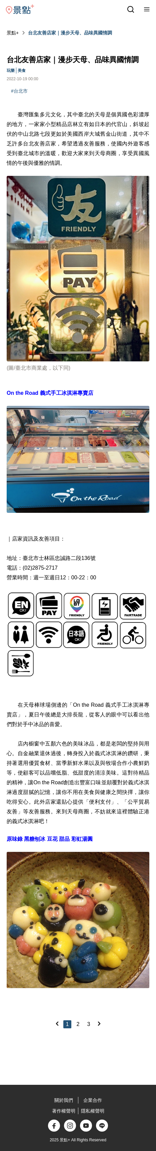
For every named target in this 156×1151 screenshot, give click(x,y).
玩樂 (11, 70)
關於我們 (63, 1100)
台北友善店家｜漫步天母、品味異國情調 (70, 32)
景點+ (13, 32)
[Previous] (57, 1023)
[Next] (99, 1023)
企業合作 (92, 1100)
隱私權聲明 (92, 1111)
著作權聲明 (63, 1111)
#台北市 (19, 91)
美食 (22, 70)
